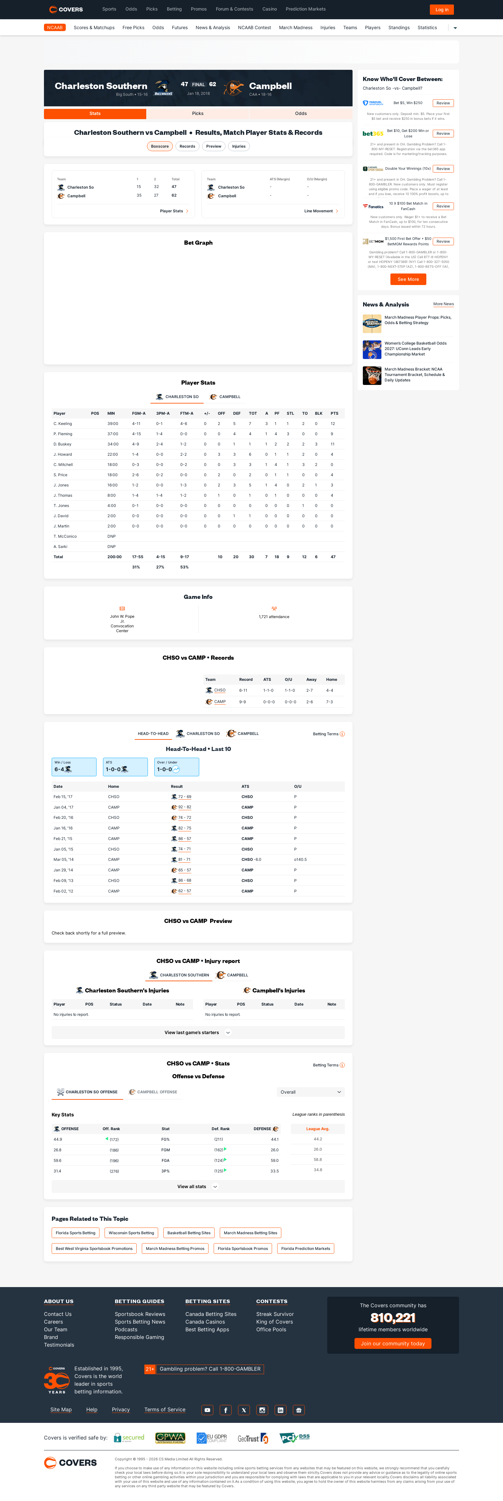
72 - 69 (184, 796)
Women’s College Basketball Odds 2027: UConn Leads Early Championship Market (416, 348)
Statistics (427, 27)
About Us (59, 1301)
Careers (53, 1321)
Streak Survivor (275, 1314)
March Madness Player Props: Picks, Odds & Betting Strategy (418, 320)
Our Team (55, 1329)
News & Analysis (213, 27)
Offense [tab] (87, 1092)
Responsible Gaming (139, 1337)
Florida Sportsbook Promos (243, 1248)
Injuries (327, 27)
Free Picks (133, 27)
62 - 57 (184, 890)
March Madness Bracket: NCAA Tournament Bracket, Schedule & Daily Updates (415, 374)
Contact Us (58, 1314)
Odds (158, 27)
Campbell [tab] (225, 397)
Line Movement (318, 210)
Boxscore (160, 146)
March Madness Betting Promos (175, 1248)
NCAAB (55, 27)
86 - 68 (184, 880)
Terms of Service (164, 1409)
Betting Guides (140, 1301)
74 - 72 (184, 817)
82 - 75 (184, 828)
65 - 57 (184, 870)
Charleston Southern (101, 85)
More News (443, 303)
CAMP (220, 701)
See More (408, 279)
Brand (51, 1337)
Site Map (61, 1409)
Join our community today (393, 1343)
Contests (272, 1301)
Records (187, 146)
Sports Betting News (140, 1321)
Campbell (270, 85)
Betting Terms (329, 734)
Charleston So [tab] (177, 397)
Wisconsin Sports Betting (131, 1232)
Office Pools (271, 1329)
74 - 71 (184, 848)
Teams (350, 27)
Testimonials (59, 1345)
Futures (180, 27)
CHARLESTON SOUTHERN (179, 975)
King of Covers (274, 1321)
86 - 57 (184, 838)
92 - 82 (184, 806)
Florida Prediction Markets (305, 1248)
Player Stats (171, 210)
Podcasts (126, 1329)
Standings (399, 27)
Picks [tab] (198, 113)
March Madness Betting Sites (250, 1232)
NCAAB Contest (254, 27)
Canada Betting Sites (210, 1314)
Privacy (121, 1409)
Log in (442, 9)
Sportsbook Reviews (140, 1314)
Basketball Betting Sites (188, 1232)
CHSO (220, 690)
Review (443, 103)
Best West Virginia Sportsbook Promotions (94, 1248)
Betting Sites (207, 1301)
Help (92, 1409)
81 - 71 (184, 859)
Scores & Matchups (94, 27)
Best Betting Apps (207, 1329)
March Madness (295, 27)
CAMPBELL (232, 975)
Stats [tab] (95, 113)
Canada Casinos (205, 1321)
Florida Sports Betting (75, 1232)
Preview (213, 146)
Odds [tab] (301, 113)
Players (372, 27)
